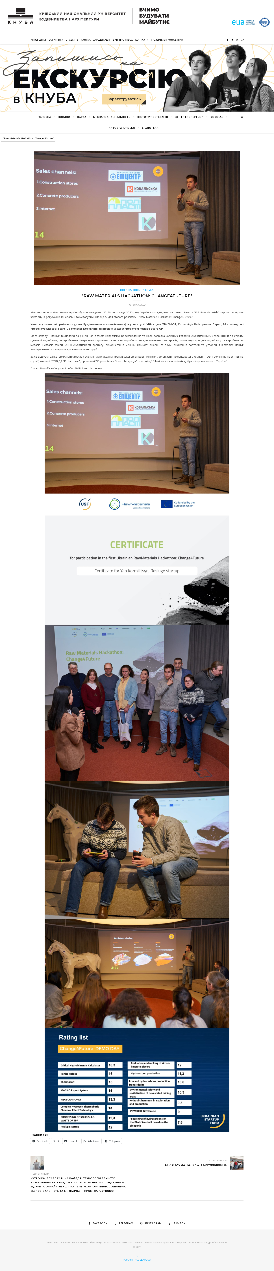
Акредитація (101, 39)
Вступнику (56, 39)
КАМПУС (86, 39)
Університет (38, 39)
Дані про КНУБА (123, 39)
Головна (44, 117)
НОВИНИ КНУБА (143, 290)
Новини (125, 290)
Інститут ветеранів (152, 117)
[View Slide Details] (137, 78)
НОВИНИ (64, 117)
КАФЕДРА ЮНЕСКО (122, 127)
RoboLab (216, 117)
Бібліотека (150, 127)
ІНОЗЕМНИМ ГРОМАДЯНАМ (167, 39)
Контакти (142, 39)
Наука (81, 117)
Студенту (72, 39)
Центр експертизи (189, 117)
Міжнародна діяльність (112, 117)
